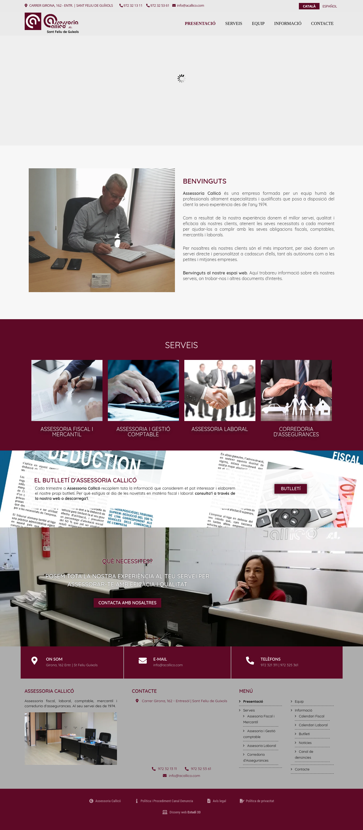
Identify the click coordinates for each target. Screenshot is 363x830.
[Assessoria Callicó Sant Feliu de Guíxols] (181, 733)
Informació (287, 23)
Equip (258, 23)
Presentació (200, 23)
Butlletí (304, 734)
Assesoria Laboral (261, 745)
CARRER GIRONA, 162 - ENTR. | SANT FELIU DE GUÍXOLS (71, 5)
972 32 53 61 (157, 5)
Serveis (233, 23)
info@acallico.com (188, 5)
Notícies (305, 742)
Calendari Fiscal (311, 716)
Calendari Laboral (313, 725)
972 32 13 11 (130, 5)
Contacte (322, 23)
